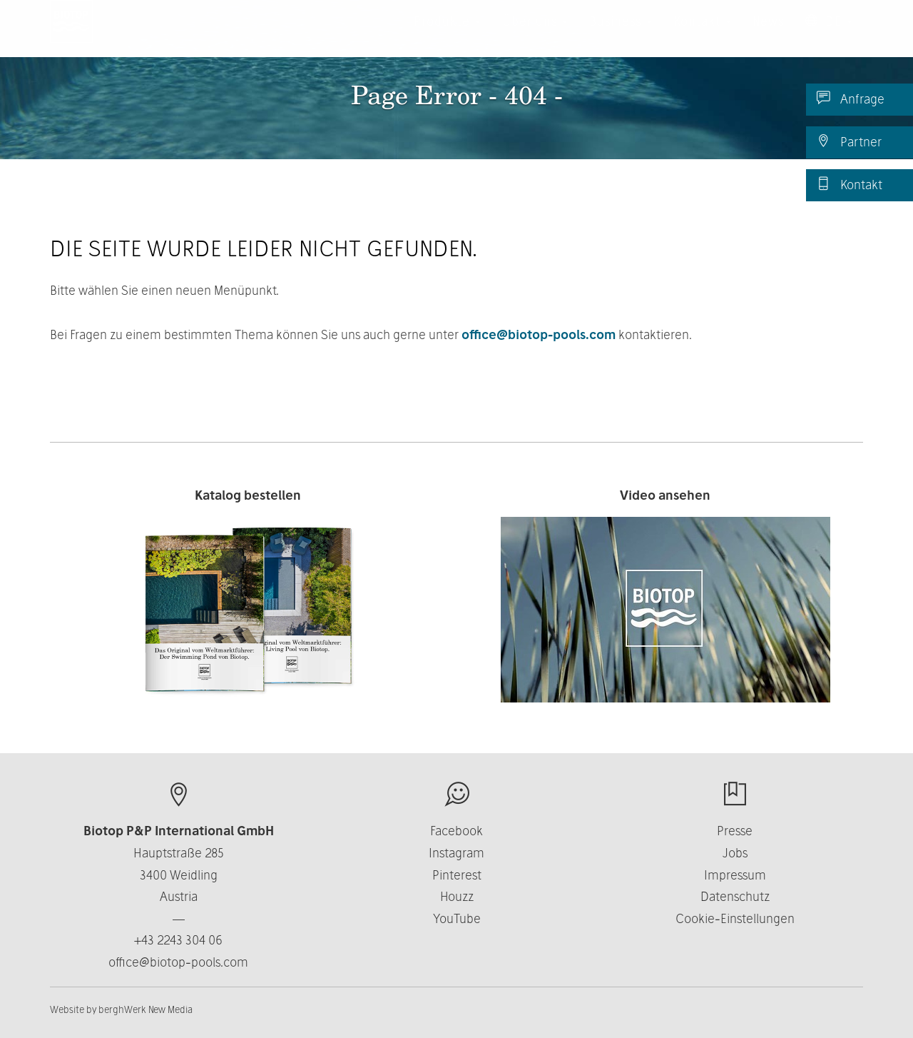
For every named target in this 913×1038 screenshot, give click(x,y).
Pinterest (456, 874)
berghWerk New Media (145, 1009)
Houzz (457, 896)
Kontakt (849, 184)
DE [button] (828, 35)
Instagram (456, 852)
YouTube (457, 918)
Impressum (735, 874)
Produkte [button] (447, 35)
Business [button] (620, 35)
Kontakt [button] (702, 35)
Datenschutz (735, 896)
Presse (735, 830)
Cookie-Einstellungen (735, 918)
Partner (849, 141)
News (768, 35)
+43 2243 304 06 (178, 939)
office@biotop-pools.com (538, 334)
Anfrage (850, 98)
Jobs (735, 852)
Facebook (456, 830)
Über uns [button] (535, 35)
